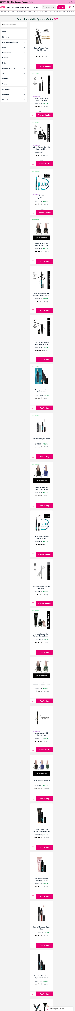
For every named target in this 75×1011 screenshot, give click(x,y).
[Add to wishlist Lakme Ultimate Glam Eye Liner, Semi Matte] (33, 163)
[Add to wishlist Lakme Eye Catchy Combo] (33, 798)
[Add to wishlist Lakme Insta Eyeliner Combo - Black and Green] (33, 701)
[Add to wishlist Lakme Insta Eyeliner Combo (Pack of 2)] (33, 261)
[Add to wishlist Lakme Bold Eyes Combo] (33, 456)
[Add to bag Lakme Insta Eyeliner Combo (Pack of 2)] (44, 261)
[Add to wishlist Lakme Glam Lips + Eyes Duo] (33, 945)
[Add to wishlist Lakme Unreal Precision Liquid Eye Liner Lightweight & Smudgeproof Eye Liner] (33, 115)
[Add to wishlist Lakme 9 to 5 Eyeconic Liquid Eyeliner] (33, 212)
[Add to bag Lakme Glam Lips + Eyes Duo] (44, 945)
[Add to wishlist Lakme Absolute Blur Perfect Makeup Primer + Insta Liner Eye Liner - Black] (33, 652)
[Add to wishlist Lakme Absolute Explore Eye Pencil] (33, 603)
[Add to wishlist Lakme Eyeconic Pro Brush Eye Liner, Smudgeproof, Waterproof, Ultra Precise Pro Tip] (33, 310)
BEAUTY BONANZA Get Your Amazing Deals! (16, 2)
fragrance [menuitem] (70, 11)
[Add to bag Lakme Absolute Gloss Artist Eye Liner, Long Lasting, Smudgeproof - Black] (44, 359)
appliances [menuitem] (19, 11)
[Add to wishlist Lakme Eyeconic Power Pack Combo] (33, 408)
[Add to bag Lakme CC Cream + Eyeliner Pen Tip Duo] (44, 896)
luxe (22, 7)
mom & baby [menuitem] (44, 11)
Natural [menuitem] (36, 11)
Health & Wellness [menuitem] (56, 11)
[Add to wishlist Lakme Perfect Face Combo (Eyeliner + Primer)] (33, 847)
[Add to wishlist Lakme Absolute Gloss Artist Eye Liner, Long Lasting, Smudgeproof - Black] (33, 359)
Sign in (61, 7)
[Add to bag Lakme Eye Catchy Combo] (44, 798)
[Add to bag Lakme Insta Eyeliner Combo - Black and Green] (44, 701)
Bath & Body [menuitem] (28, 11)
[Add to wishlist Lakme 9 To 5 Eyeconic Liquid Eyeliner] (33, 554)
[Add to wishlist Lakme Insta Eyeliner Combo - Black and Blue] (33, 505)
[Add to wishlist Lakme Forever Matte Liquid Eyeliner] (33, 66)
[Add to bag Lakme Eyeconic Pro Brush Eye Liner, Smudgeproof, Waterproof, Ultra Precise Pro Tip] (44, 310)
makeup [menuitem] (3, 11)
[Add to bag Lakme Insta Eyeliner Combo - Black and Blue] (44, 505)
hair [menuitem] (13, 11)
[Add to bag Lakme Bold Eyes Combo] (44, 456)
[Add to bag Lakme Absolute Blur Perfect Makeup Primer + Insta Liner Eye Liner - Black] (44, 652)
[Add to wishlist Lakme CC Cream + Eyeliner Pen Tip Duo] (33, 896)
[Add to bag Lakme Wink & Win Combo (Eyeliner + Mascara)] (44, 994)
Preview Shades (44, 66)
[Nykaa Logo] (2, 6)
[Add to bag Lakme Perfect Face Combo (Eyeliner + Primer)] (44, 847)
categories (10, 7)
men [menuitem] (64, 11)
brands (17, 7)
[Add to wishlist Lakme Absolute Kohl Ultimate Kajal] (33, 749)
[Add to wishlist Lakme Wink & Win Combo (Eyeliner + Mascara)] (33, 994)
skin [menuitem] (8, 11)
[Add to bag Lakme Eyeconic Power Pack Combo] (44, 408)
